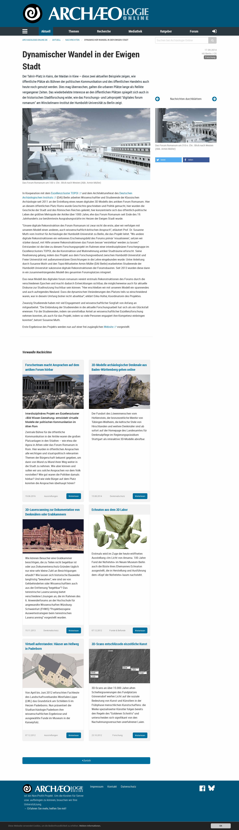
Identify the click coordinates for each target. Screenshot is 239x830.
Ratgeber (166, 31)
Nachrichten (72, 39)
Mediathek (135, 31)
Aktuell (45, 31)
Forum (194, 31)
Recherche (104, 31)
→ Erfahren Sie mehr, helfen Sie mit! (45, 808)
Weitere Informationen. (90, 825)
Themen (74, 31)
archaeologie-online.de (34, 39)
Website (108, 327)
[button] (168, 159)
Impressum (96, 786)
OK (220, 825)
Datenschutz (128, 786)
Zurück (86, 760)
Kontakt (112, 786)
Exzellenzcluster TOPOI (64, 193)
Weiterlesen (74, 496)
